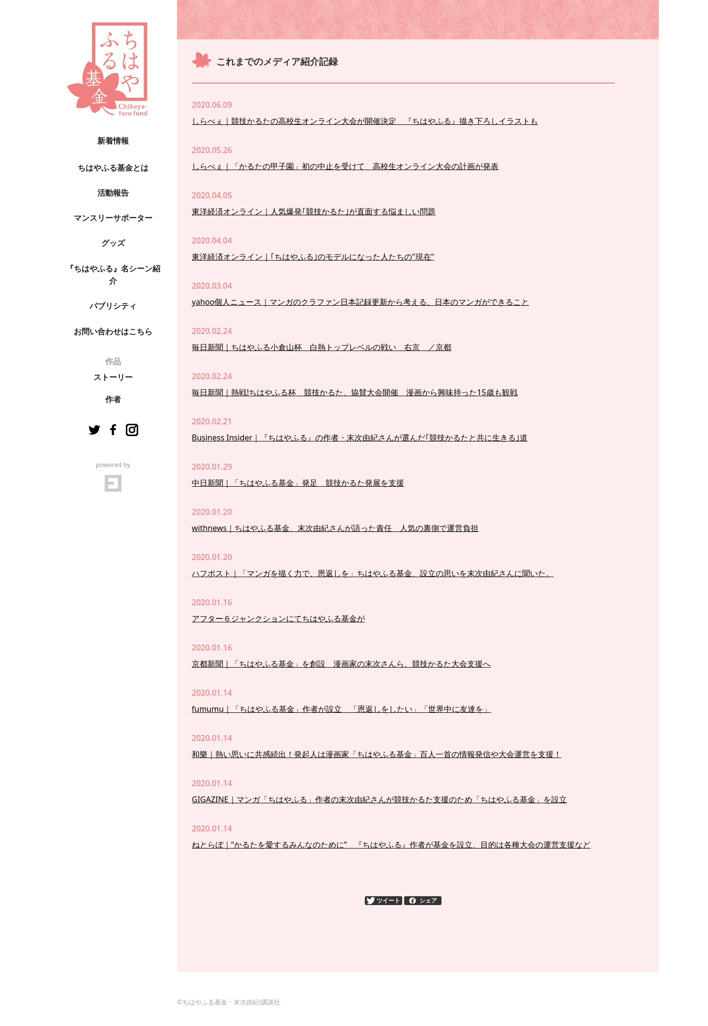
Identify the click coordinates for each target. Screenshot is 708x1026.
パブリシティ (113, 306)
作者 (113, 399)
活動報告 (113, 193)
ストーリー (113, 377)
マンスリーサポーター (113, 218)
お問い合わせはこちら (113, 331)
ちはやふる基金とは (113, 168)
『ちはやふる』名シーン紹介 (113, 275)
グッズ (113, 243)
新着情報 (113, 141)
